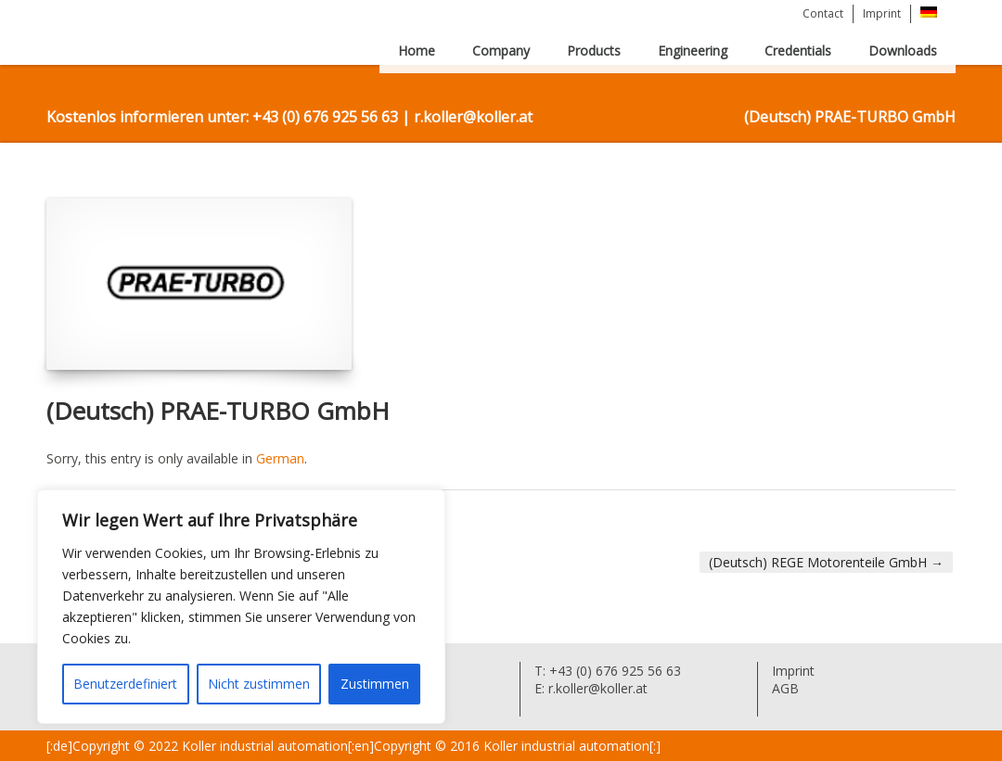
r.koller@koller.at (596, 688)
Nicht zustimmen (259, 683)
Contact (823, 13)
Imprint (882, 13)
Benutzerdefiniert (125, 683)
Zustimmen (374, 683)
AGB (785, 688)
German (280, 458)
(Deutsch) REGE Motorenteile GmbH (826, 562)
